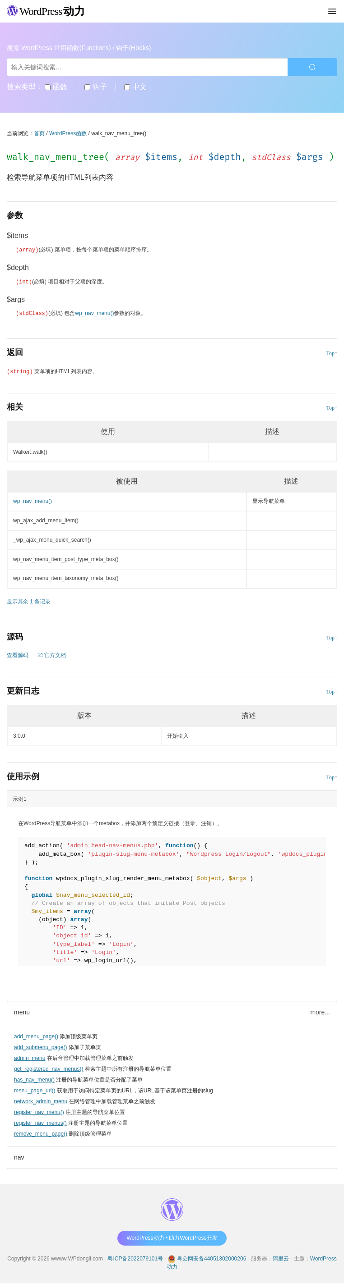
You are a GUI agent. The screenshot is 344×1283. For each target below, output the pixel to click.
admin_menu (29, 1057)
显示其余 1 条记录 (29, 600)
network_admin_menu (40, 1100)
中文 (135, 87)
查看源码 (17, 654)
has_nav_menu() (34, 1078)
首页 (39, 133)
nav (19, 1156)
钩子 (95, 87)
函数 (56, 87)
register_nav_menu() (39, 1111)
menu (22, 1010)
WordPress (46, 11)
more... (320, 1010)
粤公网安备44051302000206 (211, 1257)
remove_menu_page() (40, 1132)
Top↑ (332, 352)
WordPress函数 (68, 133)
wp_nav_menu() (94, 312)
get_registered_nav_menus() (48, 1067)
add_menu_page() (36, 1035)
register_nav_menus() (40, 1122)
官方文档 (51, 654)
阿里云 (281, 1257)
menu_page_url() (34, 1089)
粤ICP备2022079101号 (135, 1257)
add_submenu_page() (40, 1046)
